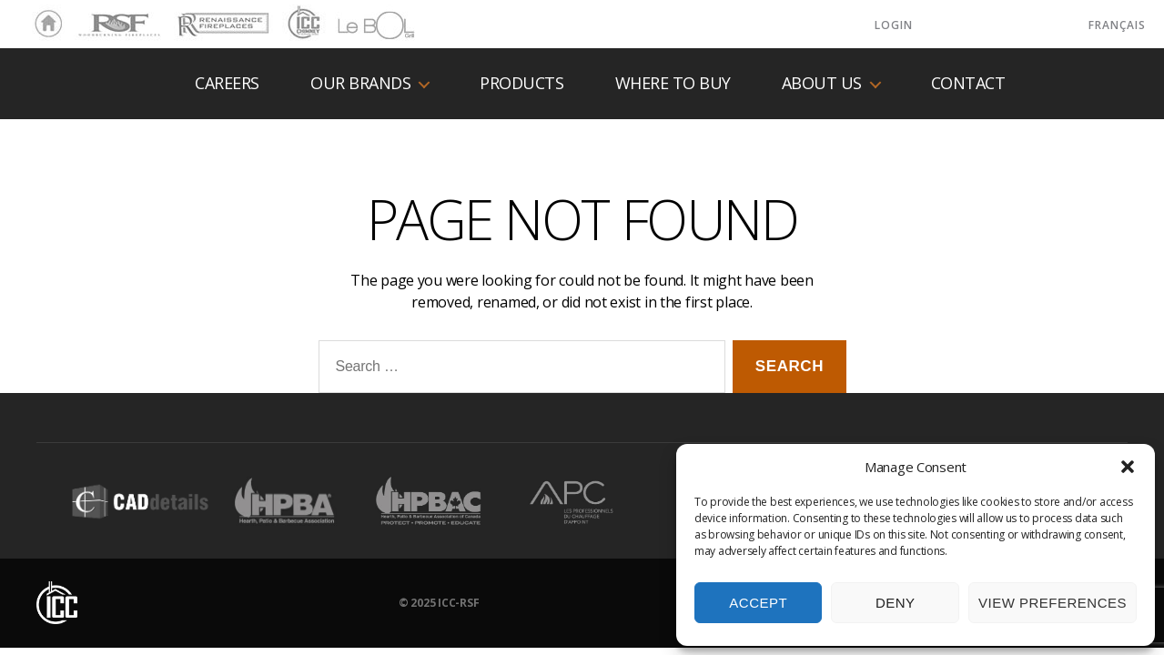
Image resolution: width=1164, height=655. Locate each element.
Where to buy (673, 84)
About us (822, 84)
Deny (896, 602)
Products (521, 84)
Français (1117, 25)
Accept (758, 602)
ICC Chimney (301, 24)
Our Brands (360, 84)
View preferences (1052, 602)
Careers (227, 84)
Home (44, 24)
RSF (87, 16)
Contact (968, 84)
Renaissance (220, 16)
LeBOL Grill (360, 24)
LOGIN (894, 25)
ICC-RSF (458, 602)
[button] (1127, 467)
